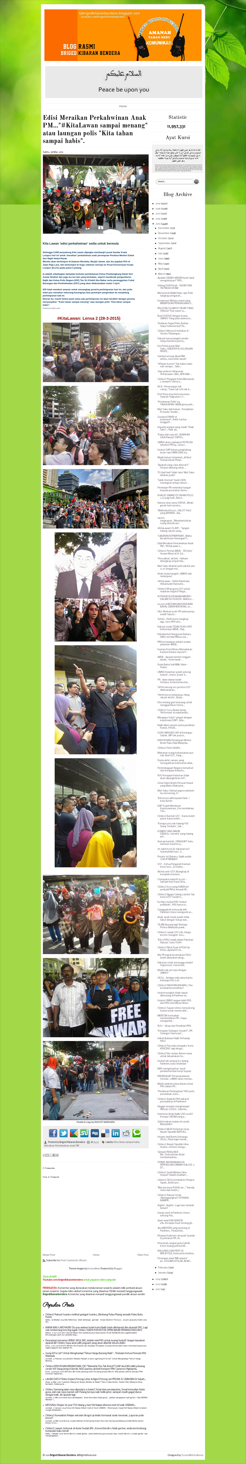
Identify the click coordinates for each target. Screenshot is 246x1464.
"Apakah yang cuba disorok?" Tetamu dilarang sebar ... (173, 466)
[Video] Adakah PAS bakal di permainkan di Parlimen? (173, 1100)
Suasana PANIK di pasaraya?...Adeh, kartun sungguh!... (172, 420)
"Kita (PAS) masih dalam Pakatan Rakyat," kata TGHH (175, 941)
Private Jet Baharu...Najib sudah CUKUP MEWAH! (174, 858)
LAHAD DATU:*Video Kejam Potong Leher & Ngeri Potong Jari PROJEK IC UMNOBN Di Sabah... (95, 1379)
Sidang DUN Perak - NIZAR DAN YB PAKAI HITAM (175, 287)
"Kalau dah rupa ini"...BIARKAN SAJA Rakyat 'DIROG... (174, 436)
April (160, 269)
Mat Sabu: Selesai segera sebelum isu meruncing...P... (176, 792)
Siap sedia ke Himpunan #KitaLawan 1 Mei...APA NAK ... (175, 373)
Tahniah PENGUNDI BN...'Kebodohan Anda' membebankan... (171, 1155)
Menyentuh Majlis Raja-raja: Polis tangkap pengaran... (175, 294)
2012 (158, 1289)
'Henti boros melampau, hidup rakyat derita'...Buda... (174, 696)
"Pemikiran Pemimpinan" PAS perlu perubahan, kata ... (176, 1093)
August (162, 248)
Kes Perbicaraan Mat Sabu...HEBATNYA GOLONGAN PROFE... (175, 349)
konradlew (93, 1268)
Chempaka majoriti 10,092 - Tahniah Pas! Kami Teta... (172, 881)
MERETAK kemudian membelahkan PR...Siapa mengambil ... (172, 1018)
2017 (158, 214)
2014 (158, 1279)
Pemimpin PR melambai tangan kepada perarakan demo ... (174, 489)
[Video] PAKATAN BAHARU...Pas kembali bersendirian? (175, 987)
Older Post (143, 1255)
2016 (158, 219)
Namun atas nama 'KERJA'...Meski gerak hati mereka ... (175, 504)
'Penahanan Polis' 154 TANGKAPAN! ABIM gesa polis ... (176, 403)
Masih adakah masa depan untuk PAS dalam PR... (175, 1085)
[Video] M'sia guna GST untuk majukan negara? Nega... (174, 590)
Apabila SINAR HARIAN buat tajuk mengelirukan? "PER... (176, 279)
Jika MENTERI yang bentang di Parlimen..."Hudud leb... (174, 1229)
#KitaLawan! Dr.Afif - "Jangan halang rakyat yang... (173, 529)
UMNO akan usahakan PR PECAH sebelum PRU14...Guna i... (175, 444)
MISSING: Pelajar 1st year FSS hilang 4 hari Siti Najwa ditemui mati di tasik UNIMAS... (90, 1405)
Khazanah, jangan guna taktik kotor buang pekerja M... (174, 1244)
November (164, 233)
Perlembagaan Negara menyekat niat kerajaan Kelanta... (175, 769)
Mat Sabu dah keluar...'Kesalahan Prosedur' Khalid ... (175, 410)
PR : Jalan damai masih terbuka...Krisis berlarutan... (173, 681)
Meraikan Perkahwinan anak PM (61, 1146)
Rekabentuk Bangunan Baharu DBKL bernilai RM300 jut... (174, 635)
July (160, 253)
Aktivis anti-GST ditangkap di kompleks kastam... (173, 873)
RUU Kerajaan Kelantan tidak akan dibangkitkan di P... (173, 777)
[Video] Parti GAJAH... (169, 748)
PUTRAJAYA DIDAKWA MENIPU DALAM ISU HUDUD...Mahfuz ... (176, 598)
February (163, 1267)
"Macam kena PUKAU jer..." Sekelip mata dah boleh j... (176, 1189)
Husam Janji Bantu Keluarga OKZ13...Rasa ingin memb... (173, 1138)
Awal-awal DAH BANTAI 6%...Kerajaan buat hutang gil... (175, 1222)
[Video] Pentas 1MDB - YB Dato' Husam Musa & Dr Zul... (175, 552)
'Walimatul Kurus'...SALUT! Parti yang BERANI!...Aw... (174, 512)
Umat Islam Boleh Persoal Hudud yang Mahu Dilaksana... (175, 784)
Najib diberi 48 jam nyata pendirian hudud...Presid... (176, 726)
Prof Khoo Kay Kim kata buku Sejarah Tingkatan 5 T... (174, 395)
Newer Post (49, 1255)
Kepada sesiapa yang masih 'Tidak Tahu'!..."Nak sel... (176, 428)
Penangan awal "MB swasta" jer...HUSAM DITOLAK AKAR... (174, 1260)
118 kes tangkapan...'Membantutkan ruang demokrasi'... (174, 521)
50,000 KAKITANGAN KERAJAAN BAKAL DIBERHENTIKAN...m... (175, 605)
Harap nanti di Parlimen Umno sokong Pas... (174, 1214)
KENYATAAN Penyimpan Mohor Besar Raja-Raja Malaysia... (174, 741)
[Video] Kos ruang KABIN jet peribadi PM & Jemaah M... (173, 888)
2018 (158, 209)
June (161, 259)
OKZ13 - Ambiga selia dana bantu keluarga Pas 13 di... (175, 979)
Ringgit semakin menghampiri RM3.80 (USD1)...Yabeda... (173, 1108)
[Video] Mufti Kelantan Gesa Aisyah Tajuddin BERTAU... (173, 1130)
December (164, 228)
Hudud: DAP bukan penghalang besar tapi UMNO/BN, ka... (174, 451)
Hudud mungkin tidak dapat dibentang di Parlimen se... (173, 994)
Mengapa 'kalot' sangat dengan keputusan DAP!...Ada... (175, 719)
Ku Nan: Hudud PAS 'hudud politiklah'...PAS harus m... (172, 903)
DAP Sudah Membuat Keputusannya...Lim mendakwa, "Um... (176, 809)
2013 (158, 1284)
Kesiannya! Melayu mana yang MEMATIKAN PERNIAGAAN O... (175, 302)
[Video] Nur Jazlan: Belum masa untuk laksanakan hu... (175, 1055)
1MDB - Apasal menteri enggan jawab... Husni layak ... (174, 658)
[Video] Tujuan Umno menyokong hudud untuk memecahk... (176, 1009)
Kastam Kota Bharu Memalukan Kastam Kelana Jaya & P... (175, 651)
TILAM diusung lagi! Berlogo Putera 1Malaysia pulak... (173, 926)
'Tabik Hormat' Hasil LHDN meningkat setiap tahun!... (173, 481)
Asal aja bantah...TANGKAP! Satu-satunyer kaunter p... (176, 843)
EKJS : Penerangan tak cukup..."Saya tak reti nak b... (174, 388)
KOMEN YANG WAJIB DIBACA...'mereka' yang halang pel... (175, 834)
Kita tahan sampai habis (126, 1142)
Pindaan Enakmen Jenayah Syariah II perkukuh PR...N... (176, 1237)
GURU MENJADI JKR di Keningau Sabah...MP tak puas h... (175, 734)
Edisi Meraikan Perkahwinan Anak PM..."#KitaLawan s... (176, 545)
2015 (158, 224)
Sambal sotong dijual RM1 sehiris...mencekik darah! (172, 357)
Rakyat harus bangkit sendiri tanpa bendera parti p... (173, 340)
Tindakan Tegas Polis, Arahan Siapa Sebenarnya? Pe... (173, 325)
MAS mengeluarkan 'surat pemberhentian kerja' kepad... (175, 1070)
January (162, 1273)
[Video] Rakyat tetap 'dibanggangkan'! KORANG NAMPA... (173, 1198)
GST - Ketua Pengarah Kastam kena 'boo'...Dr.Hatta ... (174, 865)
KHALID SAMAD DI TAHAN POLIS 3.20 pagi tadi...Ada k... (175, 497)
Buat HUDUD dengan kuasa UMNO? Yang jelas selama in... (175, 317)
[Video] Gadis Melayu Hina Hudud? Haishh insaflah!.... (173, 1174)
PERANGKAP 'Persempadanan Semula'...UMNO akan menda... (175, 1077)
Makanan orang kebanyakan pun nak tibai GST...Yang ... (175, 754)
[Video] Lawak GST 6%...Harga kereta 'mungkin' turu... (174, 934)
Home (123, 106)
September (164, 243)
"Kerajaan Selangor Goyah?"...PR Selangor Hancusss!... (175, 1032)
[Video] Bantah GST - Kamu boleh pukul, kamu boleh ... (176, 817)
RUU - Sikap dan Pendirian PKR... (175, 1026)
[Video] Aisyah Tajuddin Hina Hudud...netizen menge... (173, 1146)
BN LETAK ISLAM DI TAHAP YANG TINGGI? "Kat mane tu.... (176, 309)
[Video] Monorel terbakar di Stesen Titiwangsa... (173, 332)
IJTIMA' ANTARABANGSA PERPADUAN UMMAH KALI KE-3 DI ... (176, 1165)
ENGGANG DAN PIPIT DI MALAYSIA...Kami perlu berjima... (176, 1252)
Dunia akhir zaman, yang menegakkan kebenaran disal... (176, 762)
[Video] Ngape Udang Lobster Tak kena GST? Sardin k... (176, 896)
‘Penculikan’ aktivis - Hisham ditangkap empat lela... (173, 560)
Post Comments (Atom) (74, 1260)
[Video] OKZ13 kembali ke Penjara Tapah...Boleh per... (176, 1181)
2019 (158, 203)
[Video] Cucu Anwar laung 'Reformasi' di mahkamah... (173, 711)
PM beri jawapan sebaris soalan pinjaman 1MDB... (174, 643)
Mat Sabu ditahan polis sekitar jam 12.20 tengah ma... (176, 567)
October (163, 238)
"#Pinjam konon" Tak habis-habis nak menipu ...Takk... (175, 365)
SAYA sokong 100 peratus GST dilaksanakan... (174, 688)
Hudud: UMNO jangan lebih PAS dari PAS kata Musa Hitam (174, 1002)
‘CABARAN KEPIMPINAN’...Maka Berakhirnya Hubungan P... (175, 537)
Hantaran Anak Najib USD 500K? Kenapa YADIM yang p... (175, 1115)
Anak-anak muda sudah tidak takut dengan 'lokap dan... (173, 918)
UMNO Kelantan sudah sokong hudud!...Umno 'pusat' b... (174, 673)
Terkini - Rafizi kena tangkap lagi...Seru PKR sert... (173, 620)
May (160, 264)
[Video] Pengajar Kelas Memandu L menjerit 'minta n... (176, 380)
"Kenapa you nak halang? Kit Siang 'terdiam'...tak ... (173, 825)
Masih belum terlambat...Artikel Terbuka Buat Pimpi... (174, 459)
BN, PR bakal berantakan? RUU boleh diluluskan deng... (174, 956)
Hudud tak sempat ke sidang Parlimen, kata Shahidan (173, 1062)
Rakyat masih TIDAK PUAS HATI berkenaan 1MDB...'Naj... (175, 628)
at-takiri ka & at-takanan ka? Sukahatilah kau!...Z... (174, 850)
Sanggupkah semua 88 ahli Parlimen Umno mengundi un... (175, 911)
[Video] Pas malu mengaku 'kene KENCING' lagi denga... (176, 1047)
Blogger (118, 1268)
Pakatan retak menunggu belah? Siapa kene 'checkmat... (175, 964)
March (162, 274)
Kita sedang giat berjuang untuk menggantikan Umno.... (175, 704)
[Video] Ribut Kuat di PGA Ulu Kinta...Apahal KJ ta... (174, 949)
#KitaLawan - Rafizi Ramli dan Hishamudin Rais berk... (174, 582)
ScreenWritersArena (192, 1455)
